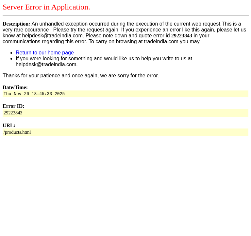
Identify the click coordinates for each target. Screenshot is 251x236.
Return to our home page (45, 52)
